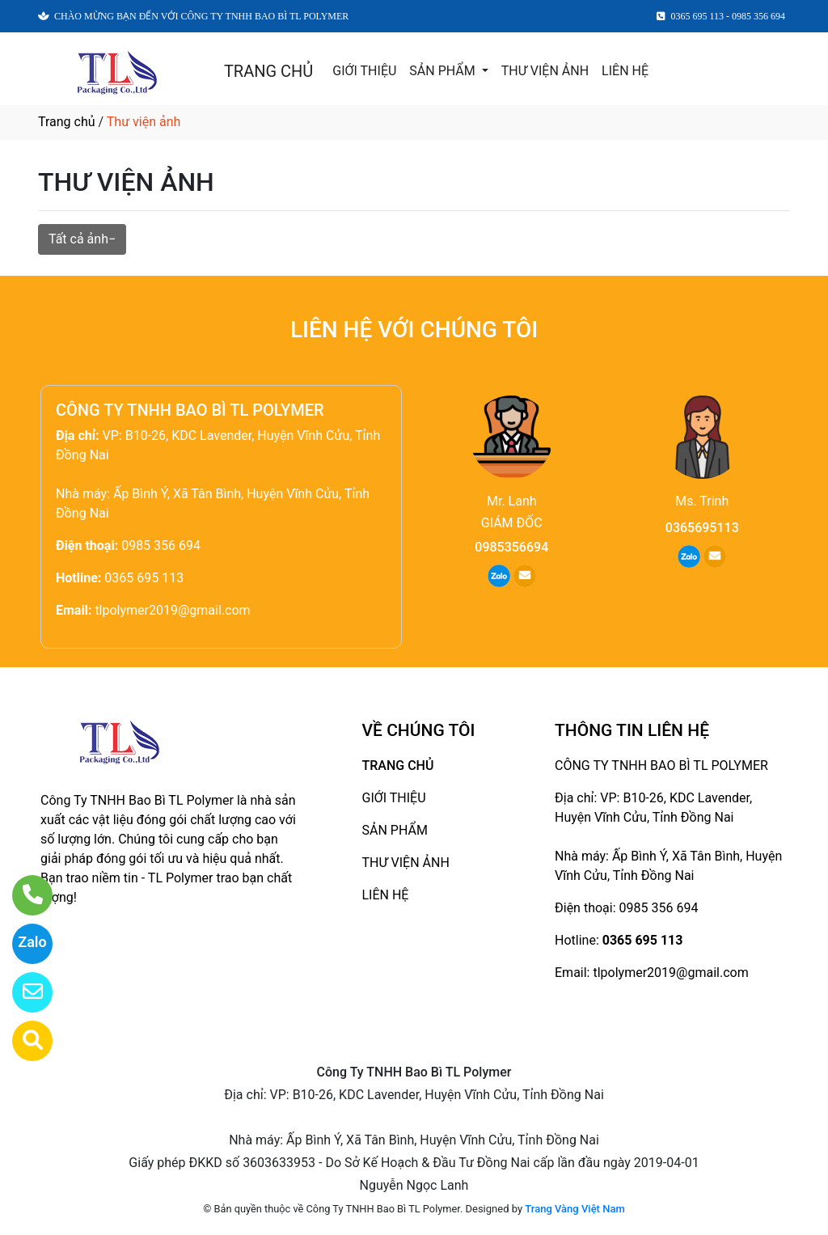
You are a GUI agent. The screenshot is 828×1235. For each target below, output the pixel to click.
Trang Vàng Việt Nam (574, 1209)
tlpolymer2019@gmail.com (172, 610)
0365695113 (702, 527)
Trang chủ (66, 121)
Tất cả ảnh (78, 239)
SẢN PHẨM (443, 70)
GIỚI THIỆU (364, 70)
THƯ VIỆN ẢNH (545, 70)
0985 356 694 (161, 545)
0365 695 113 (144, 578)
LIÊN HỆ (625, 70)
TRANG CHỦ (268, 71)
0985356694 (511, 547)
